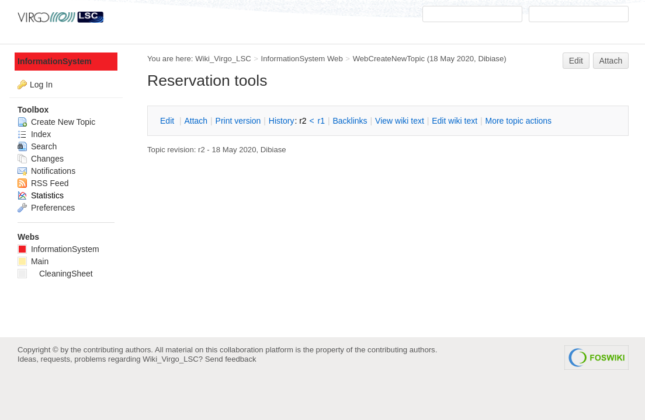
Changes (41, 158)
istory (281, 120)
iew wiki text (399, 120)
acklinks (349, 120)
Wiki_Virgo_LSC (223, 58)
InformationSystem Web (302, 58)
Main (33, 261)
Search (37, 146)
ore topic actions (518, 120)
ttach (195, 120)
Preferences (46, 207)
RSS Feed (43, 183)
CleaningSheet (55, 273)
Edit (576, 60)
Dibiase (491, 58)
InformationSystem (55, 61)
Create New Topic (56, 122)
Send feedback (230, 359)
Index (34, 134)
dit (168, 120)
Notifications (46, 171)
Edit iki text (454, 120)
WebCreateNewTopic (389, 58)
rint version (238, 120)
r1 (321, 120)
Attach (611, 60)
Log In (41, 84)
